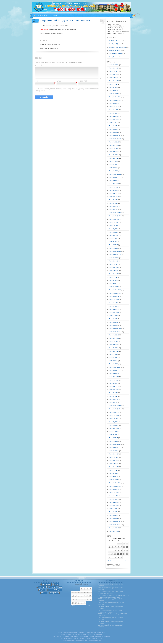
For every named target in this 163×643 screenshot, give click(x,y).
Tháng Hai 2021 (113, 245)
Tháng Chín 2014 (114, 492)
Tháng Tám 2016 (113, 418)
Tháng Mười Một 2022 (115, 177)
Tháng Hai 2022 (113, 206)
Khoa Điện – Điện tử (114, 50)
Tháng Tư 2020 (113, 277)
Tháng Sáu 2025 (113, 77)
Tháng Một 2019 (113, 325)
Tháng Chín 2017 (114, 377)
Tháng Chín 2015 (114, 454)
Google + (82, 638)
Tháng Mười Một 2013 (115, 525)
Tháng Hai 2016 (113, 438)
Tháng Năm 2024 (114, 119)
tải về (56, 584)
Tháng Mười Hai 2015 (115, 444)
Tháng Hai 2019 (113, 322)
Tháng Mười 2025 (114, 65)
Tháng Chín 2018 (114, 338)
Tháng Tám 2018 (113, 341)
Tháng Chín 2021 (114, 222)
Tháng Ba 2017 (113, 396)
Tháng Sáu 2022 (113, 193)
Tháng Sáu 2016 (113, 425)
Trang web (82, 81)
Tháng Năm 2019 (114, 312)
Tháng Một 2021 (113, 248)
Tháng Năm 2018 (114, 351)
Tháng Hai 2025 (113, 90)
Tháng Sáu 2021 (113, 232)
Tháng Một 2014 (113, 518)
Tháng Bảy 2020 (113, 267)
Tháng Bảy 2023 (113, 151)
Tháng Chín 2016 (114, 415)
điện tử (53, 587)
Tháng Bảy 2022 (113, 190)
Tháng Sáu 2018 (113, 348)
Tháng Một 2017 (113, 402)
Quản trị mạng (98, 638)
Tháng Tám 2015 (113, 457)
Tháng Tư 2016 (113, 431)
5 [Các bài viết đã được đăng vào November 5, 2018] (109, 547)
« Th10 (110, 560)
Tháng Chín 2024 (114, 106)
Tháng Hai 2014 (113, 515)
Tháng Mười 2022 (114, 180)
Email (59, 81)
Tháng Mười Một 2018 (115, 332)
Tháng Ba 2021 (113, 241)
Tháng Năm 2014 (114, 505)
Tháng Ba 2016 (113, 434)
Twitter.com (76, 638)
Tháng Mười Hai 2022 (115, 174)
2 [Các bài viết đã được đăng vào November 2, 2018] (121, 543)
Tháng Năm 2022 (114, 196)
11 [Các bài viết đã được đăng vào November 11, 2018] (127, 547)
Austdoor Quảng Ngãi (68, 640)
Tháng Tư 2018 (113, 354)
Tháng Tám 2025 (113, 71)
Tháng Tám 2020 (113, 264)
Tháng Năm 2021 (114, 235)
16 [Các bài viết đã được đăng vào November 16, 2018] (121, 550)
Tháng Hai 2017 (113, 399)
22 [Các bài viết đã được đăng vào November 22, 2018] (118, 554)
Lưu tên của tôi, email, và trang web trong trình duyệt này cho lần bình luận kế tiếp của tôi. (67, 90)
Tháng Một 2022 (113, 209)
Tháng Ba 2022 (113, 203)
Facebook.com (68, 638)
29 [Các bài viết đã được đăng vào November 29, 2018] (118, 557)
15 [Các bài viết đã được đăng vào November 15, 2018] (118, 550)
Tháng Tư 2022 (113, 200)
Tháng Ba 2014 (113, 512)
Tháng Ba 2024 (113, 126)
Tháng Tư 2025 (113, 84)
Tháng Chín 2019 (114, 299)
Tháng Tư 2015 (113, 470)
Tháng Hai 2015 (113, 476)
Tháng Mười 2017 (114, 373)
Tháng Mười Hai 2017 (115, 367)
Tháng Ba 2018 (113, 357)
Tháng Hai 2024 (113, 129)
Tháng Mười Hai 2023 (115, 135)
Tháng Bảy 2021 (113, 229)
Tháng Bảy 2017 (113, 383)
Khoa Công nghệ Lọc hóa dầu (117, 47)
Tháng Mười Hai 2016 (115, 406)
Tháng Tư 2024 (113, 122)
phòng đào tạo (54, 593)
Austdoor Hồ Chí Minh (81, 640)
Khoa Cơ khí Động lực (115, 44)
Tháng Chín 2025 (114, 68)
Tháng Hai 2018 (113, 360)
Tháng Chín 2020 (114, 261)
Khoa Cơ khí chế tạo (114, 41)
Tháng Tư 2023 (113, 161)
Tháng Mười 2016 (114, 412)
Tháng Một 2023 (113, 171)
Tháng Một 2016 (113, 441)
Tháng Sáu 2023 (113, 155)
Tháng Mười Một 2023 (115, 139)
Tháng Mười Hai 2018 (115, 328)
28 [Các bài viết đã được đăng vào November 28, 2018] (115, 557)
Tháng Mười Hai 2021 (115, 213)
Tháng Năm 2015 (114, 467)
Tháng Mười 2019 (114, 296)
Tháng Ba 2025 (113, 87)
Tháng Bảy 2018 (113, 344)
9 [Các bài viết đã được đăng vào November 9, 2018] (121, 547)
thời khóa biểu (46, 584)
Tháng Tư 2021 (113, 238)
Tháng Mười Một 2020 (115, 254)
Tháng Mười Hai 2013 (115, 521)
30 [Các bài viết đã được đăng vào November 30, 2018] (121, 557)
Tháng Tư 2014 (113, 508)
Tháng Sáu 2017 (113, 386)
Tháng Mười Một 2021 (115, 216)
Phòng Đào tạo (113, 57)
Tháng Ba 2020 (113, 280)
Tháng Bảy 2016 (113, 422)
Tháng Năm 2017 (114, 389)
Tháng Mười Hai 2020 (115, 251)
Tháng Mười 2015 (114, 451)
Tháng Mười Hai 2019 (115, 290)
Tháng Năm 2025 (114, 81)
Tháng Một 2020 (113, 287)
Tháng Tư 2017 (113, 393)
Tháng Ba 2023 (113, 164)
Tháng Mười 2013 (114, 528)
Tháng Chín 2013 (114, 531)
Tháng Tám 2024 (113, 110)
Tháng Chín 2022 (114, 184)
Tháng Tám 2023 (113, 148)
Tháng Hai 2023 (113, 168)
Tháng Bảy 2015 (113, 460)
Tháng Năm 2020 (114, 274)
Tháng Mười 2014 (114, 489)
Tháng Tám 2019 (113, 303)
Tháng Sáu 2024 (113, 116)
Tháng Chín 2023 (114, 145)
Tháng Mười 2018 (114, 335)
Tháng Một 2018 (113, 364)
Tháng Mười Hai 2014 (115, 483)
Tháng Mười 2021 (114, 219)
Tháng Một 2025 (113, 94)
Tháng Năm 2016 (114, 428)
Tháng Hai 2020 (113, 283)
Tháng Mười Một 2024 (115, 100)
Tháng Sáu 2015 (113, 463)
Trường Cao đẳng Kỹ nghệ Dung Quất (85, 632)
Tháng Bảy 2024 (113, 113)
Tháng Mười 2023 (114, 142)
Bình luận (39, 65)
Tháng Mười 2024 (114, 103)
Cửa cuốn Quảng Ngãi (94, 640)
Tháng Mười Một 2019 (115, 293)
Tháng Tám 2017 (113, 380)
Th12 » (126, 560)
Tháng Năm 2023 (114, 158)
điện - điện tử (43, 587)
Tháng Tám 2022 (113, 187)
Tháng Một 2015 (113, 480)
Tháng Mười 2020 (114, 258)
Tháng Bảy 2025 (113, 74)
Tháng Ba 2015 (113, 473)
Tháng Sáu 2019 (113, 309)
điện (60, 587)
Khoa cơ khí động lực (54, 590)
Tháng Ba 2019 (113, 319)
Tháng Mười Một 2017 (115, 370)
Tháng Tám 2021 (113, 225)
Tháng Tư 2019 (113, 315)
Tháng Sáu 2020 (113, 270)
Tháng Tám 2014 (113, 496)
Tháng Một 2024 (113, 132)
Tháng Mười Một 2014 (115, 486)
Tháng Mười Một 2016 (115, 409)
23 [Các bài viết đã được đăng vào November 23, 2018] (121, 554)
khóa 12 (43, 593)
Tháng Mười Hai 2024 (115, 97)
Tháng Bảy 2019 (113, 306)
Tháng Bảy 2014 (113, 499)
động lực (41, 590)
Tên (36, 81)
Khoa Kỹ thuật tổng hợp (53, 44)
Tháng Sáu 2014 (113, 502)
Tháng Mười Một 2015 (115, 447)
